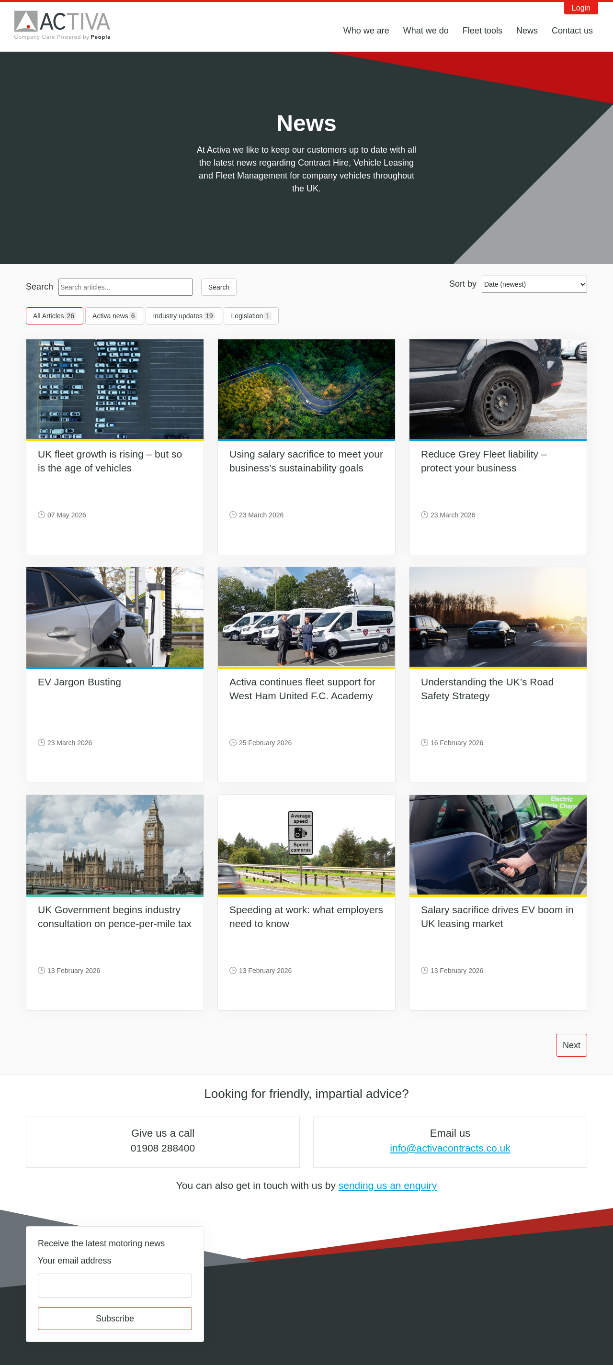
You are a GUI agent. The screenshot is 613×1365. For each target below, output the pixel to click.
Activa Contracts (69, 25)
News (527, 30)
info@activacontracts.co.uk (450, 1147)
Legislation (251, 316)
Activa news (114, 316)
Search (39, 286)
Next (571, 1045)
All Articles (54, 316)
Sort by (463, 284)
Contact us (572, 30)
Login (581, 8)
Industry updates (184, 316)
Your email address (74, 1260)
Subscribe (115, 1318)
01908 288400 (163, 1147)
